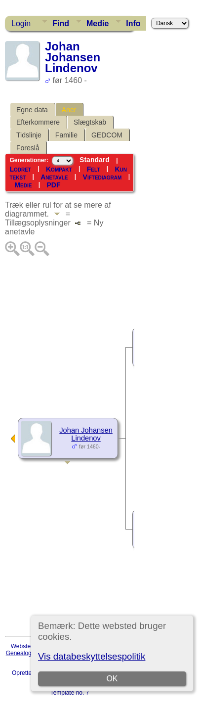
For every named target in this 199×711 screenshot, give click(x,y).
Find (60, 23)
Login (21, 23)
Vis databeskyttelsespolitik (91, 656)
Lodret (20, 169)
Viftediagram (102, 177)
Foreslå (28, 148)
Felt (93, 169)
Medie (97, 23)
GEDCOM (106, 135)
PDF (53, 185)
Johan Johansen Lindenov (86, 434)
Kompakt (59, 169)
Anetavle (54, 177)
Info (133, 23)
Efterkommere (38, 122)
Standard (95, 160)
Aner (69, 110)
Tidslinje (28, 135)
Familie (66, 135)
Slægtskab (90, 122)
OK (112, 678)
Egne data (32, 110)
